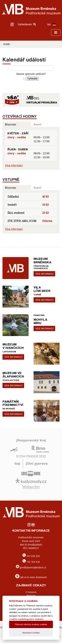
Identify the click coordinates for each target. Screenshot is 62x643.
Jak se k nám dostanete (33, 577)
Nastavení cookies (31, 632)
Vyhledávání (27, 24)
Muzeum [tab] (10, 124)
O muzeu (31, 592)
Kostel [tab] (37, 124)
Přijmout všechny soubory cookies (31, 624)
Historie (31, 595)
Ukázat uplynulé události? (31, 74)
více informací (44, 273)
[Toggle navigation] (55, 32)
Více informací (14, 165)
